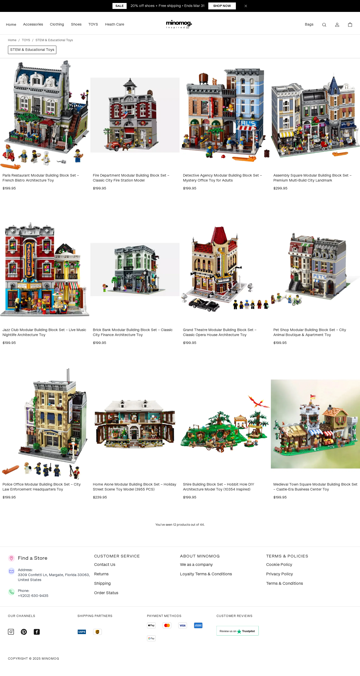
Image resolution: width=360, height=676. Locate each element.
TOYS (93, 24)
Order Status (106, 592)
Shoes (76, 24)
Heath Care (114, 24)
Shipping (102, 583)
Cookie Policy (279, 564)
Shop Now (222, 6)
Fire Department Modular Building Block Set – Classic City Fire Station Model (131, 178)
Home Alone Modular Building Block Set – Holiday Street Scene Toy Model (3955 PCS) (134, 487)
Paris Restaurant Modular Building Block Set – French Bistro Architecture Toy (40, 178)
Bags (309, 24)
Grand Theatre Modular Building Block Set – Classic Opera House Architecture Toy (219, 332)
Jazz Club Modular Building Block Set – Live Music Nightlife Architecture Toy (44, 332)
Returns (101, 574)
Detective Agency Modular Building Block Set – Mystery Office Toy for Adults (222, 178)
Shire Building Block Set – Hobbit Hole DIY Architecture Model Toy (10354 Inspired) (218, 487)
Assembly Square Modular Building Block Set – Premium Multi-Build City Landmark (312, 178)
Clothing (57, 24)
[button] (180, 25)
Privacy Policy (279, 574)
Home (11, 25)
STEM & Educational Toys (32, 50)
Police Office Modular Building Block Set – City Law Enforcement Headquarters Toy (41, 487)
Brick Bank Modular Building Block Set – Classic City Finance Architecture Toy (133, 332)
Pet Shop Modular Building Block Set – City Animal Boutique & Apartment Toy (309, 332)
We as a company (196, 564)
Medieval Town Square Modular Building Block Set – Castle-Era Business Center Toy (315, 487)
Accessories (33, 24)
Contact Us (104, 564)
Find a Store (32, 558)
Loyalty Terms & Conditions (206, 574)
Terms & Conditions (284, 583)
